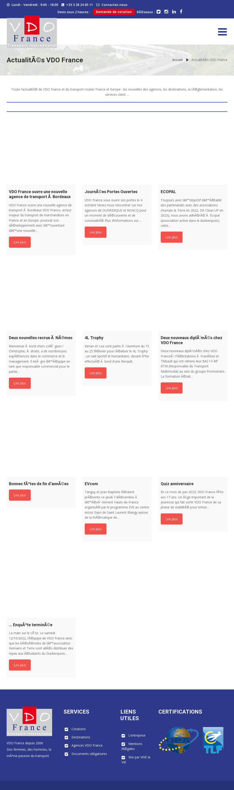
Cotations (78, 729)
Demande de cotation (114, 12)
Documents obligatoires (89, 754)
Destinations (80, 737)
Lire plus (20, 242)
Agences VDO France (87, 745)
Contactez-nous (114, 5)
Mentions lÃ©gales (132, 746)
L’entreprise (136, 735)
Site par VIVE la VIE (136, 759)
